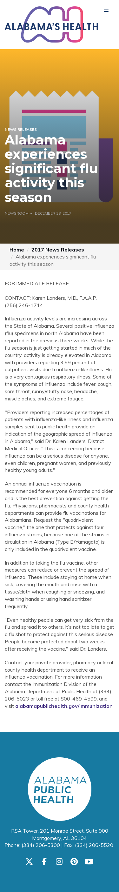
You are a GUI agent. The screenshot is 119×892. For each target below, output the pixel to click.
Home (17, 249)
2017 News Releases (57, 249)
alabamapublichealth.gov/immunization (64, 706)
